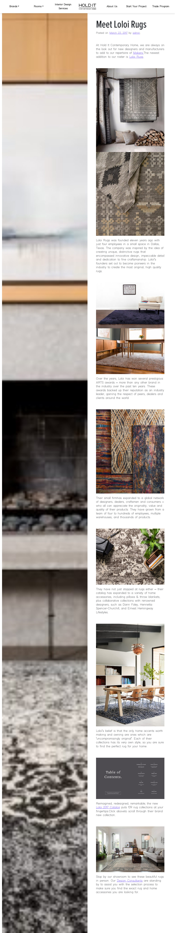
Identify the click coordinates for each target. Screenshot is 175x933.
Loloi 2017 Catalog (108, 807)
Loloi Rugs (136, 56)
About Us (112, 6)
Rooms (38, 6)
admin (136, 33)
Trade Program (160, 6)
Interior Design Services (63, 6)
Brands (13, 6)
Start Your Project (136, 6)
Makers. (138, 52)
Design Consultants (130, 880)
